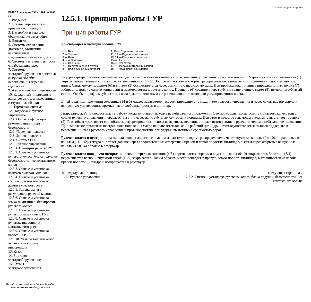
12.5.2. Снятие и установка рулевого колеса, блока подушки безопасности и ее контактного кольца (32, 158)
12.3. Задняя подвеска (24, 136)
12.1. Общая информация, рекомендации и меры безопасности (27, 123)
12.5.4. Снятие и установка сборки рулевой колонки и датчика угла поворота (28, 181)
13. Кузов (15, 251)
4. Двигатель (17, 41)
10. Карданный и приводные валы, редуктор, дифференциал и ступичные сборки (31, 98)
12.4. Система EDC (22, 140)
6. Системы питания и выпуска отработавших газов (31, 63)
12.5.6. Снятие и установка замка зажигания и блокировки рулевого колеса (31, 202)
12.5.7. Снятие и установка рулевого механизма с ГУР (28, 212)
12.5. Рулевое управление (27, 144)
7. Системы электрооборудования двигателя (32, 72)
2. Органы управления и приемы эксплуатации (26, 26)
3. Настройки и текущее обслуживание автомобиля (28, 34)
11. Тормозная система (25, 107)
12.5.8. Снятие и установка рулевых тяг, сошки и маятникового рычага (28, 222)
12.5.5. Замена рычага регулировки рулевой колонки (30, 191)
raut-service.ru (26, 284)
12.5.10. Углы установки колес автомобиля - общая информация (31, 243)
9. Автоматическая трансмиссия (32, 90)
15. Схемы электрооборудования (24, 266)
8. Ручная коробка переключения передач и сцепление (26, 82)
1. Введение (17, 20)
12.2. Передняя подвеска (26, 131)
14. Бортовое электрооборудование (24, 258)
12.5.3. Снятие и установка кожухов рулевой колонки (28, 171)
